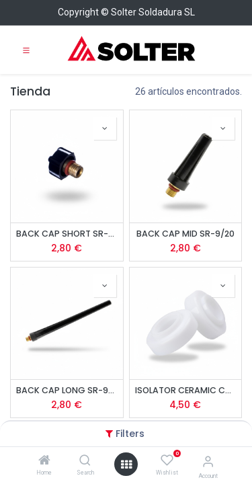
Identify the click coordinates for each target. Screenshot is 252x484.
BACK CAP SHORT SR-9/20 (67, 234)
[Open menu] (126, 464)
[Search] (85, 461)
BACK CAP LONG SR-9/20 (67, 390)
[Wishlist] (167, 460)
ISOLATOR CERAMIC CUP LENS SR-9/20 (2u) (186, 390)
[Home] (44, 461)
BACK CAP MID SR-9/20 (185, 234)
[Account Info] (208, 461)
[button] (104, 128)
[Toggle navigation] (26, 49)
